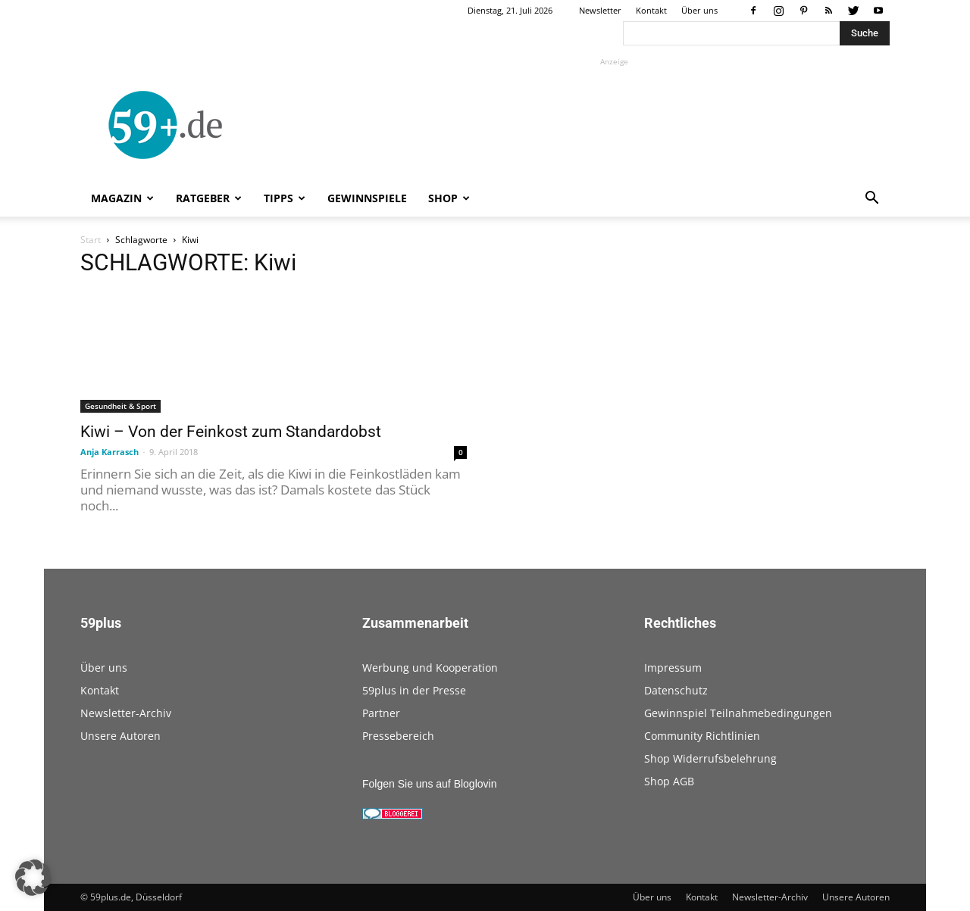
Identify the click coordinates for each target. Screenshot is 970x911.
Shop (449, 198)
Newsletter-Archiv (125, 713)
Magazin (122, 198)
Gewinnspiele (367, 198)
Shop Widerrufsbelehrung (710, 758)
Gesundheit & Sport (120, 406)
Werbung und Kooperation (430, 667)
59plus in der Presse (414, 690)
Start (90, 239)
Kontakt (651, 10)
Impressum (673, 667)
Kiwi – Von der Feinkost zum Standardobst (230, 432)
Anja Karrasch (109, 451)
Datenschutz (676, 690)
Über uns (699, 10)
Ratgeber (209, 198)
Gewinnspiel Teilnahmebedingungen (738, 713)
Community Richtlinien (702, 735)
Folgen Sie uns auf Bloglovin (429, 784)
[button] (871, 199)
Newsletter (600, 10)
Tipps (284, 198)
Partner (381, 713)
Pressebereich (398, 735)
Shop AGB (669, 781)
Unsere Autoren (120, 735)
